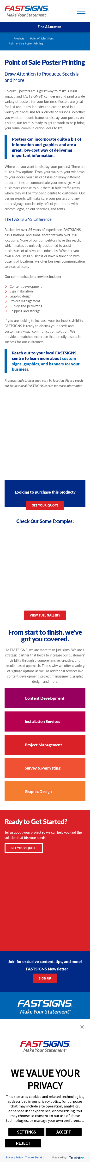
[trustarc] (76, 1157)
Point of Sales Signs (42, 38)
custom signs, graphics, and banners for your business (45, 363)
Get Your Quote (45, 505)
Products (19, 38)
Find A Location (45, 27)
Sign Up (45, 978)
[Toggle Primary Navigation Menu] (81, 11)
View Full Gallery (45, 615)
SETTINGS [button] (26, 1132)
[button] (82, 1027)
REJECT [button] (23, 1143)
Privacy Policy (14, 1157)
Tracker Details (34, 1157)
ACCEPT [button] (63, 1132)
